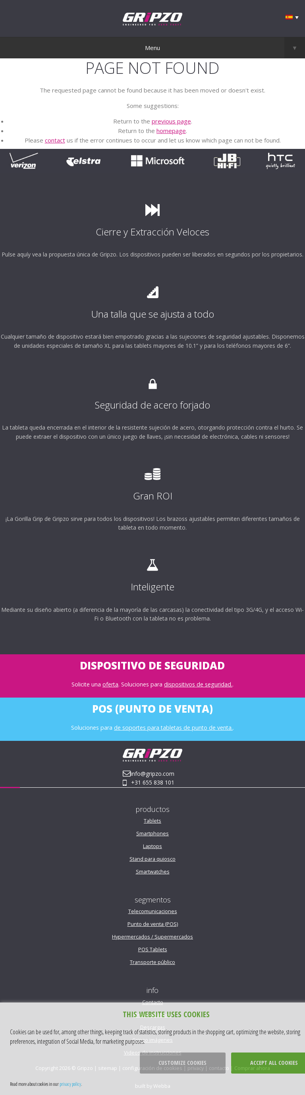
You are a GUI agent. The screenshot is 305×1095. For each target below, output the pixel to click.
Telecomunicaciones (152, 911)
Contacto (152, 1002)
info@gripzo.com (152, 773)
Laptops (152, 846)
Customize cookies (182, 1062)
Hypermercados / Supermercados (152, 936)
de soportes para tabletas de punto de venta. (173, 727)
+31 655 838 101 (152, 782)
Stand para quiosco (152, 858)
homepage (171, 131)
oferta (110, 684)
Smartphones (152, 833)
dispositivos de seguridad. (198, 684)
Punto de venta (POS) (152, 923)
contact (55, 140)
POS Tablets (152, 949)
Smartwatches (153, 871)
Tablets (152, 820)
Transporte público (152, 962)
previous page (171, 121)
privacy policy (70, 1083)
